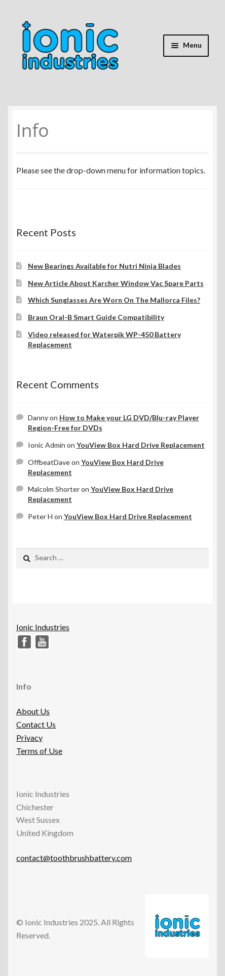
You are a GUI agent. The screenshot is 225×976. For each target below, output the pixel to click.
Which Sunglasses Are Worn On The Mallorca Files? (114, 300)
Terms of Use (39, 750)
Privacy (29, 737)
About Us (33, 711)
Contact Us (36, 724)
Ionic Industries (42, 627)
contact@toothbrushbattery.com (74, 857)
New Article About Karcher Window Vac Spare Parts (116, 283)
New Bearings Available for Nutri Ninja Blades (104, 266)
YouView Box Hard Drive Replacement (141, 445)
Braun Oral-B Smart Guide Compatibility (96, 317)
